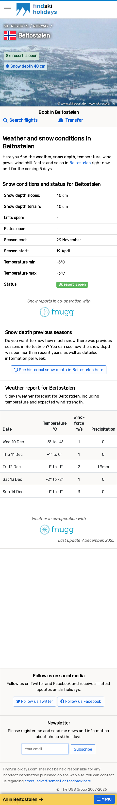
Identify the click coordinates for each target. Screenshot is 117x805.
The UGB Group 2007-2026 (84, 789)
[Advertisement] (58, 607)
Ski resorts (16, 26)
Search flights (20, 120)
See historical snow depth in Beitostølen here (58, 369)
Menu (104, 799)
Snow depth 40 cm (25, 66)
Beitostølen (34, 35)
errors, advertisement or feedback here (58, 781)
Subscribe (83, 749)
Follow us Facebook (80, 701)
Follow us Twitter (34, 701)
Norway (41, 26)
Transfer (70, 120)
